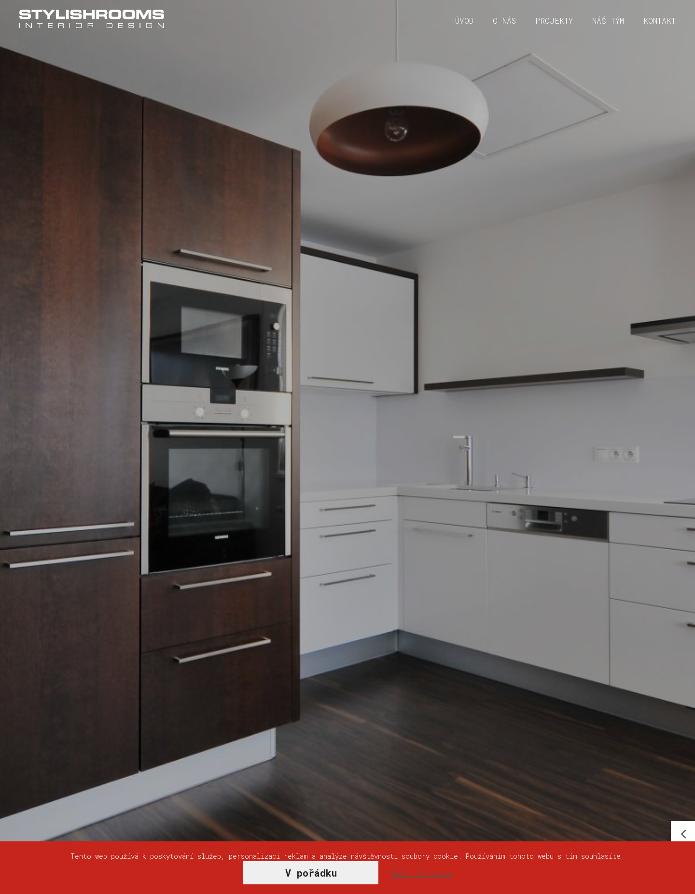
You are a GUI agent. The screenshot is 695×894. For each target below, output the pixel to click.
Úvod (464, 20)
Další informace (422, 874)
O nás (504, 20)
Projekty (554, 20)
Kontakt (659, 20)
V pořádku (311, 872)
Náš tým (608, 20)
